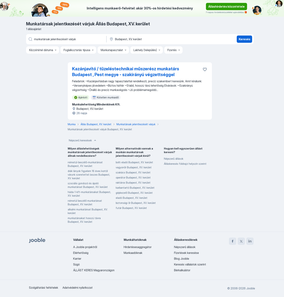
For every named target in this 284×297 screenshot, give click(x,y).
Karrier (77, 258)
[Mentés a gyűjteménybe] (205, 69)
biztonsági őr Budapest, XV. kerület (136, 202)
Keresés (244, 39)
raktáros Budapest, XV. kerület (133, 182)
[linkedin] (250, 241)
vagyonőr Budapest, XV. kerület (134, 167)
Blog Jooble (181, 258)
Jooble (250, 288)
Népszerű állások (173, 158)
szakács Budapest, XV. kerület (133, 172)
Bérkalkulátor (182, 270)
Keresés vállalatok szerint (190, 264)
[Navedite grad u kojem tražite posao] (147, 39)
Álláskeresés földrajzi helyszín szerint (185, 163)
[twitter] (241, 241)
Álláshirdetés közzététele (226, 6)
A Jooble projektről (85, 247)
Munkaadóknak (133, 253)
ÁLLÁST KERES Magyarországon (93, 270)
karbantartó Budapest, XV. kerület (135, 187)
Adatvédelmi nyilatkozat (77, 287)
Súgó (76, 264)
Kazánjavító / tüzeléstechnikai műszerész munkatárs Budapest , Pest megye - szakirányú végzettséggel (125, 71)
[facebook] (232, 241)
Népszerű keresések (83, 140)
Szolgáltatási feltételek (43, 287)
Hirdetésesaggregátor (138, 247)
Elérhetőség (80, 253)
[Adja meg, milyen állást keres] (66, 39)
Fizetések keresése (186, 253)
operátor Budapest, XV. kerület (133, 177)
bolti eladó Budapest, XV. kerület (134, 162)
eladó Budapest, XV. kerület (131, 197)
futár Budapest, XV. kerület (131, 207)
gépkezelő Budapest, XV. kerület (134, 192)
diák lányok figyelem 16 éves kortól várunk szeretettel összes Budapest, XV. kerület (89, 174)
